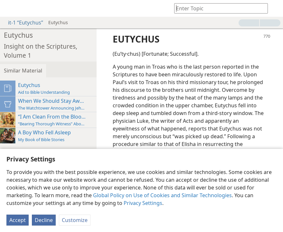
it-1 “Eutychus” (22, 22)
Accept (17, 220)
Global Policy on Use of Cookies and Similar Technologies (162, 195)
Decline (44, 220)
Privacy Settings (143, 203)
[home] (9, 8)
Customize (75, 220)
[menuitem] (9, 8)
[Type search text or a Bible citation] (218, 8)
